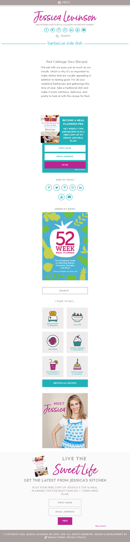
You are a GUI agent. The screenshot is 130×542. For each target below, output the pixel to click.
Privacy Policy (80, 169)
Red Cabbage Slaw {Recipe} (66, 62)
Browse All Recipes (65, 383)
